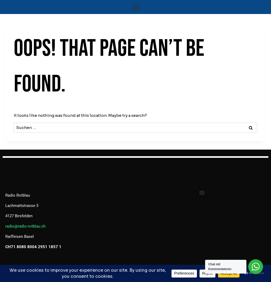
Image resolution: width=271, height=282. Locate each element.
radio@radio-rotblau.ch (25, 226)
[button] (135, 7)
